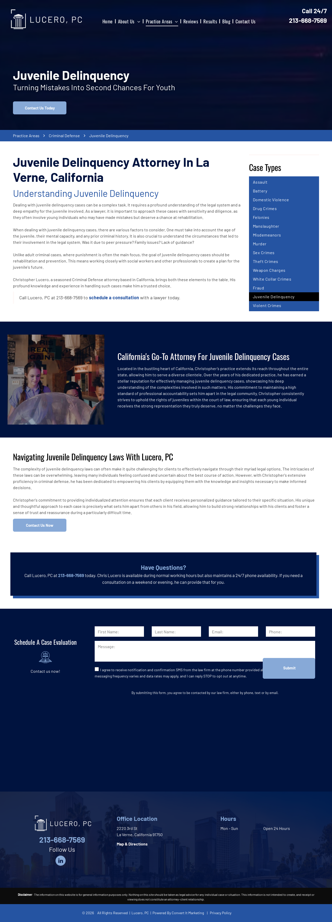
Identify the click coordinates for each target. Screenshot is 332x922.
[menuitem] (108, 21)
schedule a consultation (114, 297)
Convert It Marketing (188, 913)
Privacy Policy (220, 913)
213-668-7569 (308, 20)
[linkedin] (61, 861)
